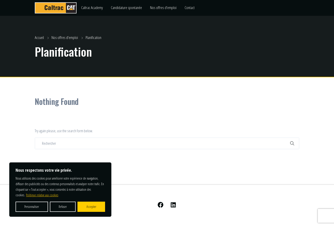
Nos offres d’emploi (163, 7)
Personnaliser (31, 206)
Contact (190, 7)
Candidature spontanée (126, 7)
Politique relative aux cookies (42, 195)
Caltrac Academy (92, 7)
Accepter (91, 206)
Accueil (39, 37)
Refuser (63, 206)
